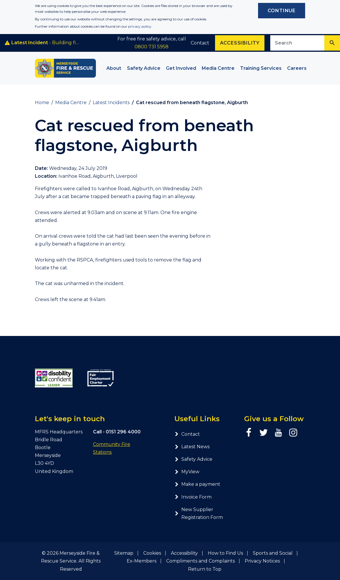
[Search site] (297, 43)
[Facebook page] (248, 432)
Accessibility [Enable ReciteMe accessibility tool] (240, 43)
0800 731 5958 (152, 46)
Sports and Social (273, 553)
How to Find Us (225, 553)
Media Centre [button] (218, 68)
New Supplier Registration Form (198, 513)
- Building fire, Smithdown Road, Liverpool (42, 43)
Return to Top (204, 569)
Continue (282, 10)
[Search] (332, 43)
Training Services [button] (261, 68)
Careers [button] (297, 68)
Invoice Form (193, 497)
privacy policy (139, 26)
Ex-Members (141, 561)
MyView (186, 471)
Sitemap (123, 553)
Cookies (152, 553)
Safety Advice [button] (143, 68)
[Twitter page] (263, 432)
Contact (200, 43)
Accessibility (184, 553)
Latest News (192, 446)
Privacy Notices (262, 561)
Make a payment (197, 484)
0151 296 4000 (123, 432)
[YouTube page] (278, 432)
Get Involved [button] (181, 68)
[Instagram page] (293, 432)
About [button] (113, 68)
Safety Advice (193, 459)
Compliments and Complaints (200, 561)
